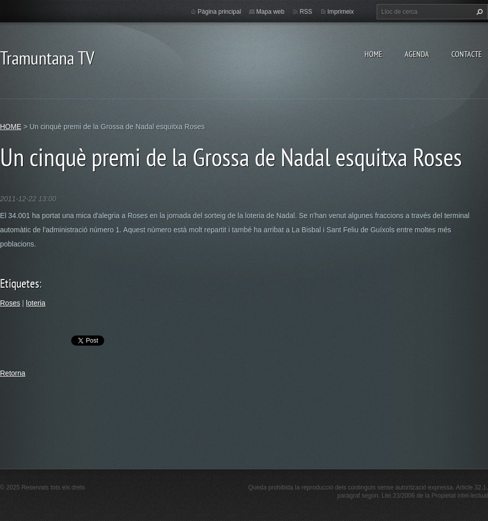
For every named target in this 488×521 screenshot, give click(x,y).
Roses (10, 303)
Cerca (478, 11)
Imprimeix (340, 11)
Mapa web (270, 11)
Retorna (12, 373)
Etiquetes (19, 283)
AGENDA (417, 54)
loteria (35, 303)
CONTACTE (466, 54)
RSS (305, 11)
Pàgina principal (219, 11)
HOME (373, 54)
